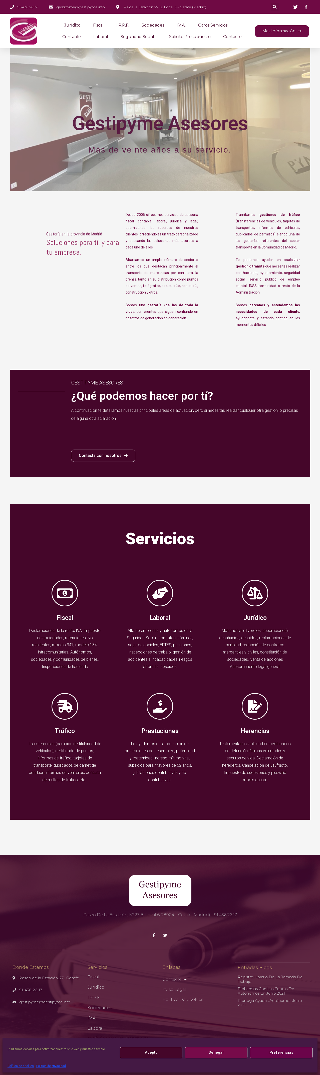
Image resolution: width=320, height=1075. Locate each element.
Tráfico (65, 731)
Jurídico (72, 25)
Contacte (232, 36)
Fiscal (98, 25)
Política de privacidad (51, 1066)
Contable (71, 36)
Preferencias (281, 1052)
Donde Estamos (31, 967)
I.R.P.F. (122, 25)
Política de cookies (21, 1066)
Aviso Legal (174, 989)
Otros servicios (212, 25)
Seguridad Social (139, 36)
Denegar (216, 1052)
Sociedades (153, 25)
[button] (282, 31)
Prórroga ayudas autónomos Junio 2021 (270, 1002)
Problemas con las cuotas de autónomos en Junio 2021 (266, 990)
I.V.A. (181, 25)
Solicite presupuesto (190, 36)
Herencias (255, 731)
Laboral (100, 36)
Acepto (151, 1052)
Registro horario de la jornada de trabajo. (270, 979)
